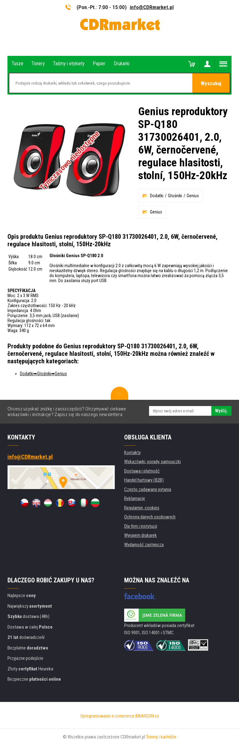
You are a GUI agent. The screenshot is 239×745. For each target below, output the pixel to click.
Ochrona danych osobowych (150, 517)
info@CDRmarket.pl (152, 7)
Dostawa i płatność (142, 471)
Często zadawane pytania (147, 489)
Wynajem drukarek (140, 535)
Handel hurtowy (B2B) (144, 480)
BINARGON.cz (147, 715)
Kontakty (132, 452)
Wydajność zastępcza (144, 544)
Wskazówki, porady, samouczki (152, 461)
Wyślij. (221, 411)
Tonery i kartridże (161, 737)
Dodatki (156, 195)
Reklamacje (134, 498)
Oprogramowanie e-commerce (107, 715)
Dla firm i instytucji (140, 526)
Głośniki (175, 195)
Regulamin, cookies (141, 508)
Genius (193, 195)
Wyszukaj (211, 83)
